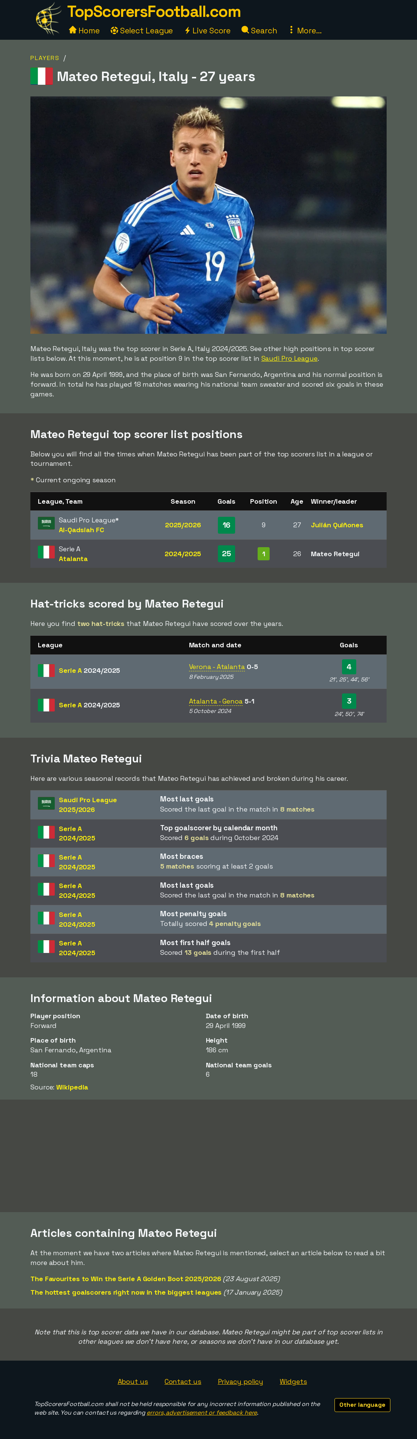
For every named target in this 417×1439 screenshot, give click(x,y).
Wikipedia (72, 1087)
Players (45, 58)
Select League (142, 31)
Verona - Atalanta (217, 666)
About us (133, 1381)
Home (84, 31)
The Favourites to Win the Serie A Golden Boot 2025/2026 (125, 1278)
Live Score (207, 31)
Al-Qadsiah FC (81, 529)
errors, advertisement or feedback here (202, 1412)
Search (259, 31)
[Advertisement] (208, 1155)
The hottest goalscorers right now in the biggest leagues (126, 1292)
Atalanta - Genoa (216, 701)
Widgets (293, 1381)
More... (304, 31)
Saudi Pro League (289, 358)
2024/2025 (183, 553)
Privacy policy (241, 1381)
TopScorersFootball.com (153, 11)
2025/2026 (183, 525)
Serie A (89, 670)
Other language (362, 1405)
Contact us (183, 1381)
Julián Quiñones (337, 525)
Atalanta (73, 558)
